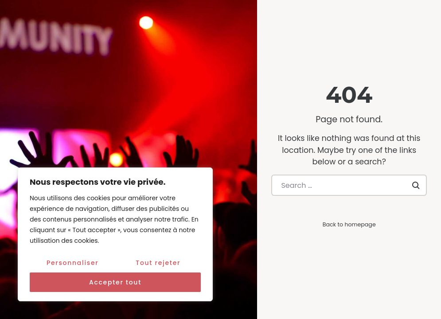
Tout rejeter (158, 262)
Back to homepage (349, 224)
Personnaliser (72, 262)
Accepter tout (115, 282)
